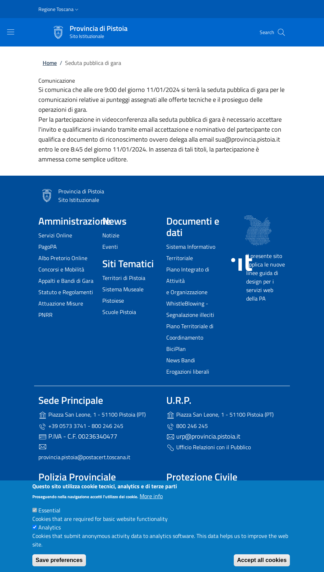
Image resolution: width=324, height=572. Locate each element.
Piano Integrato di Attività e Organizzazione (187, 280)
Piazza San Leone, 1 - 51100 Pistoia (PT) (92, 414)
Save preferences (59, 560)
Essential (49, 510)
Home (50, 63)
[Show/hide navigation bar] (10, 32)
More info (151, 496)
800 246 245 (187, 426)
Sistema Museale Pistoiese (123, 295)
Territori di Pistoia (123, 278)
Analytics (49, 527)
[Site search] (281, 32)
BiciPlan (176, 349)
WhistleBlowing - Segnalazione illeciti (190, 309)
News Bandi (180, 360)
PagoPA (47, 246)
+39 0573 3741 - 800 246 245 (80, 426)
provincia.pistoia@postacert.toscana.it (84, 457)
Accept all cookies (262, 560)
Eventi (110, 246)
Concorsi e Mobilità (61, 269)
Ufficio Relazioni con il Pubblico (208, 447)
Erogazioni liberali (187, 371)
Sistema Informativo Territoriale (190, 252)
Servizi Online (55, 235)
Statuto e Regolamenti (65, 292)
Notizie (110, 235)
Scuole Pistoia (119, 312)
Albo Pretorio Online (62, 258)
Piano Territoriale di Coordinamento (190, 332)
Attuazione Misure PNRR (60, 309)
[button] (59, 9)
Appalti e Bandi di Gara (65, 280)
